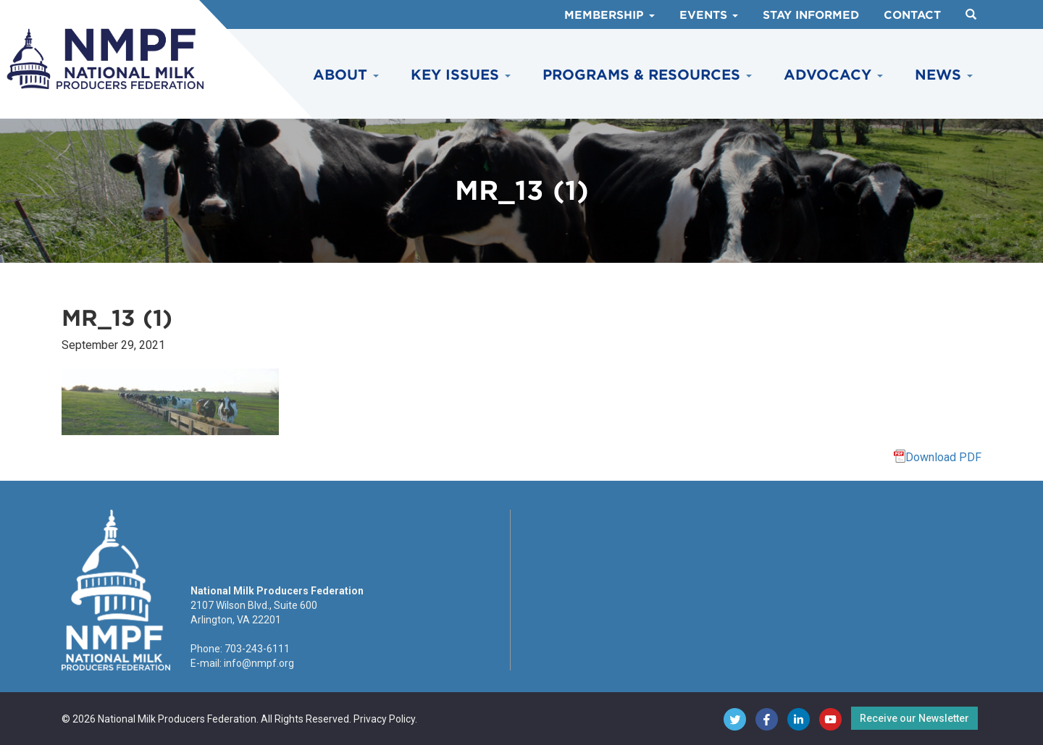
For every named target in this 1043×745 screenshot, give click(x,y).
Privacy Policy (384, 719)
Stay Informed (811, 15)
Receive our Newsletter (914, 718)
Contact (912, 15)
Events (708, 15)
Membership (609, 15)
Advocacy (833, 75)
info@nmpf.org (259, 663)
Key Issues (461, 75)
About (346, 75)
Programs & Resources (647, 75)
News (944, 75)
